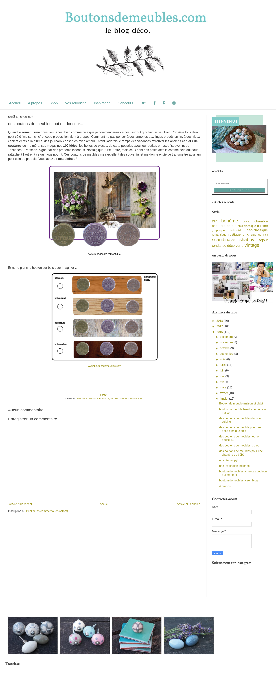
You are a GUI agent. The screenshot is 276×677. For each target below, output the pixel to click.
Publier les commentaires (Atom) (47, 511)
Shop (53, 103)
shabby (124, 398)
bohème (229, 220)
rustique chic (110, 398)
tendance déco (223, 245)
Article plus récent (20, 504)
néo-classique (257, 230)
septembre (227, 353)
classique (250, 225)
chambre (261, 221)
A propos (35, 103)
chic (240, 225)
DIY (143, 103)
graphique (218, 230)
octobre (225, 348)
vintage (251, 245)
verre (240, 245)
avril (223, 381)
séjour (263, 240)
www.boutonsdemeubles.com (104, 365)
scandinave (223, 239)
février (224, 393)
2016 (220, 331)
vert (141, 398)
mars (223, 387)
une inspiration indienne (234, 465)
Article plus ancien (188, 504)
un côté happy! (228, 460)
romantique (93, 398)
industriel (236, 230)
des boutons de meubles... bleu (239, 445)
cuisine (262, 226)
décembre (227, 336)
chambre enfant (224, 226)
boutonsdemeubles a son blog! (239, 480)
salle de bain (259, 234)
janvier (224, 398)
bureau (246, 221)
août (223, 359)
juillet (223, 364)
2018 (220, 320)
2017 (220, 326)
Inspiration (102, 103)
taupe (133, 398)
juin (222, 370)
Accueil (15, 103)
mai (222, 376)
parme (81, 398)
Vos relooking (76, 103)
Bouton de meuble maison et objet (241, 403)
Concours (125, 103)
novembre (227, 342)
